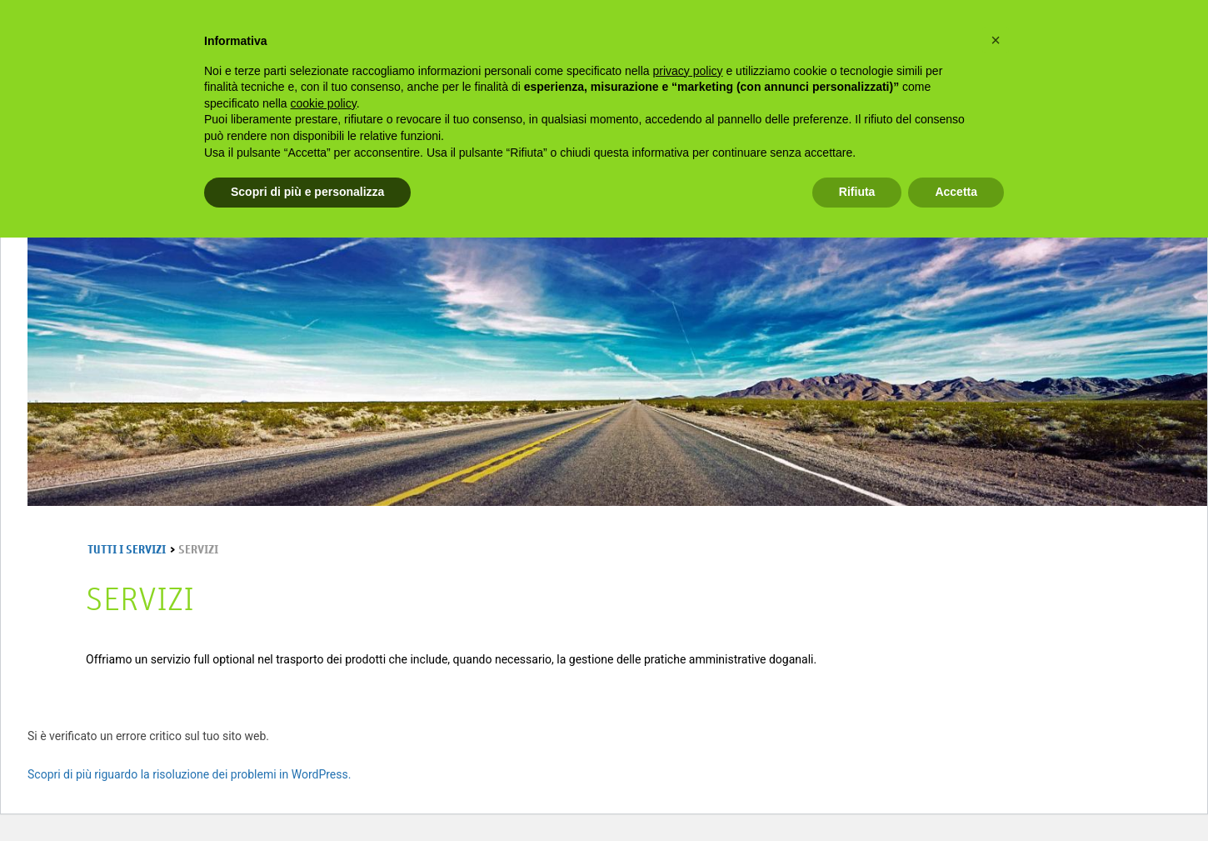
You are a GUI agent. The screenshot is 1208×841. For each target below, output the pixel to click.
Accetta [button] (956, 191)
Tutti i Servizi (126, 550)
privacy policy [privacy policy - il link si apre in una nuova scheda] (688, 71)
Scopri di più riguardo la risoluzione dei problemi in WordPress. (189, 774)
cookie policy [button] (324, 103)
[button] (995, 40)
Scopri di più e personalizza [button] (307, 191)
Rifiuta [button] (857, 191)
